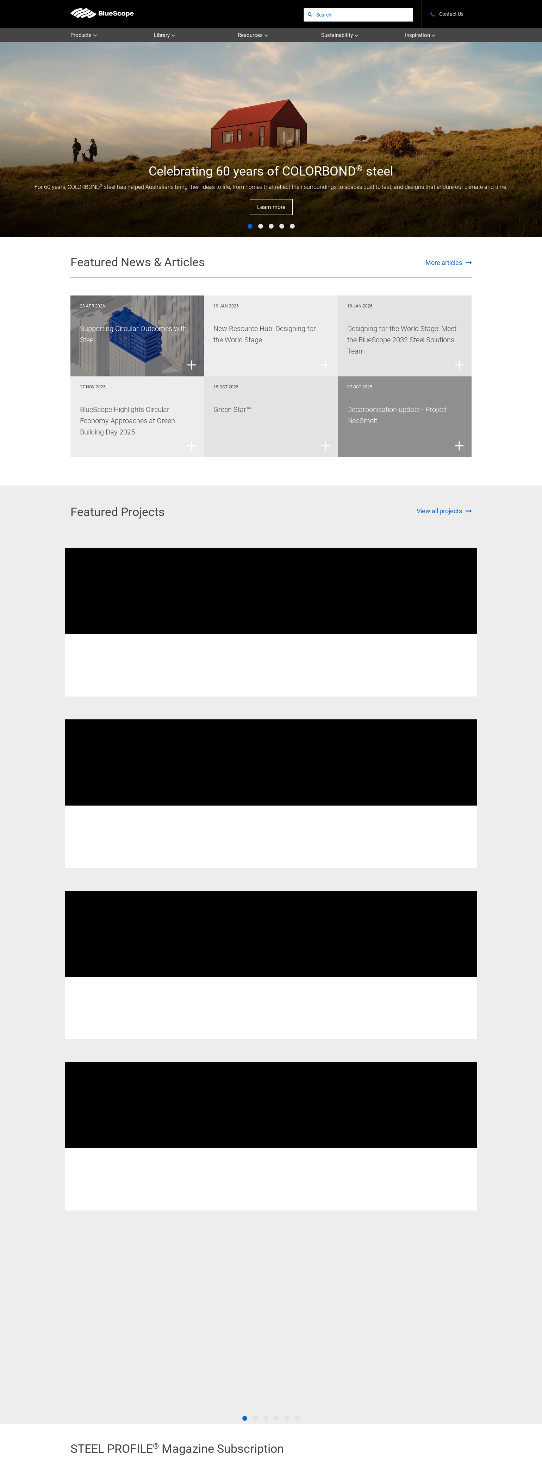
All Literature (243, 1317)
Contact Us (114, 1447)
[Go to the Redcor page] (173, 1206)
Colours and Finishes (431, 1298)
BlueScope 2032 (427, 1337)
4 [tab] (281, 226)
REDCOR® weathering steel (106, 644)
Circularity (360, 1327)
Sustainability (340, 35)
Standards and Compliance (437, 1317)
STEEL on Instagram (73, 1337)
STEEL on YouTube (73, 1349)
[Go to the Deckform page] (107, 1233)
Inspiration (420, 35)
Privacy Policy (180, 1447)
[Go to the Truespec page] (238, 1206)
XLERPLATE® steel (235, 644)
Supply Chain (363, 1337)
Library (164, 35)
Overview (359, 1298)
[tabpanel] (271, 139)
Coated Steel (182, 1307)
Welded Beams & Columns (164, 644)
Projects (298, 1298)
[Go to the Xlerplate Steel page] (107, 1206)
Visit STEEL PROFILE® (371, 1110)
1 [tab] (250, 226)
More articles (443, 262)
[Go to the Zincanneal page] (435, 1233)
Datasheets (241, 1307)
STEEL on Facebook (73, 1325)
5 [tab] (292, 226)
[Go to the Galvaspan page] (435, 1206)
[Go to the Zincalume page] (369, 1206)
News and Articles (429, 1307)
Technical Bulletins (248, 1298)
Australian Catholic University (262, 655)
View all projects (439, 511)
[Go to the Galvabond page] (238, 1233)
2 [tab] (260, 226)
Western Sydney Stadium (119, 833)
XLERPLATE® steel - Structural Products (435, 822)
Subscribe (371, 1084)
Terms (146, 1447)
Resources (253, 35)
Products (83, 35)
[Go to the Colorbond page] (304, 1206)
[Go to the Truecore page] (173, 1233)
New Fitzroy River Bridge (118, 655)
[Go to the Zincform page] (369, 1233)
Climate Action (365, 1307)
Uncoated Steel (185, 1298)
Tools (417, 1327)
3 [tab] (271, 226)
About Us (79, 1447)
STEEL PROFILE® (307, 1307)
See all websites (218, 1375)
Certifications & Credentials (376, 1317)
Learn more (271, 207)
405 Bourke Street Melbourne (400, 655)
